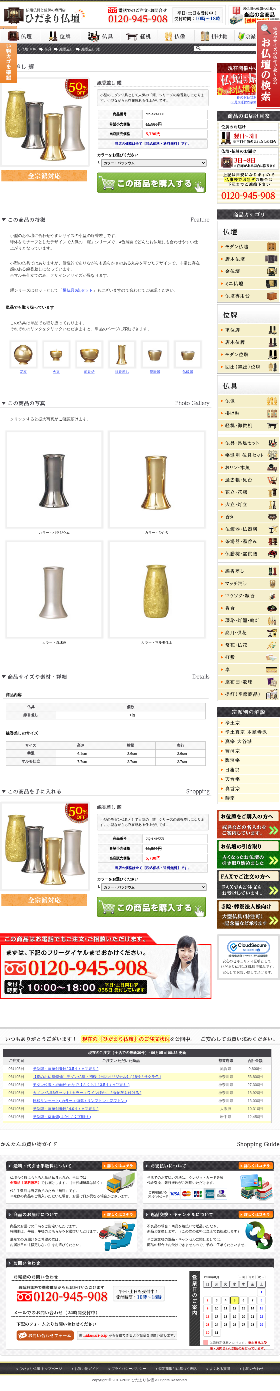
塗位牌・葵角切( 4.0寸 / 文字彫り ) (62, 1117)
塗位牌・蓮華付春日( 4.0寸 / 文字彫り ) (66, 1109)
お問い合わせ (253, 1369)
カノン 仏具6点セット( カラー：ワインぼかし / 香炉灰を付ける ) (87, 1093)
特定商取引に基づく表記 (178, 1369)
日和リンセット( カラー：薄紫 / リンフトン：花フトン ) (80, 1101)
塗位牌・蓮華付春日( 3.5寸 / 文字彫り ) (66, 1069)
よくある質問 (219, 1369)
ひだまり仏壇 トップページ (40, 1369)
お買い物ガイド (87, 1369)
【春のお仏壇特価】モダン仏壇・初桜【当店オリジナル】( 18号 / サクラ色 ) (97, 1077)
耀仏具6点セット (78, 290)
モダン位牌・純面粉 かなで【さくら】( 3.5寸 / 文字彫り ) (81, 1085)
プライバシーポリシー (128, 1369)
